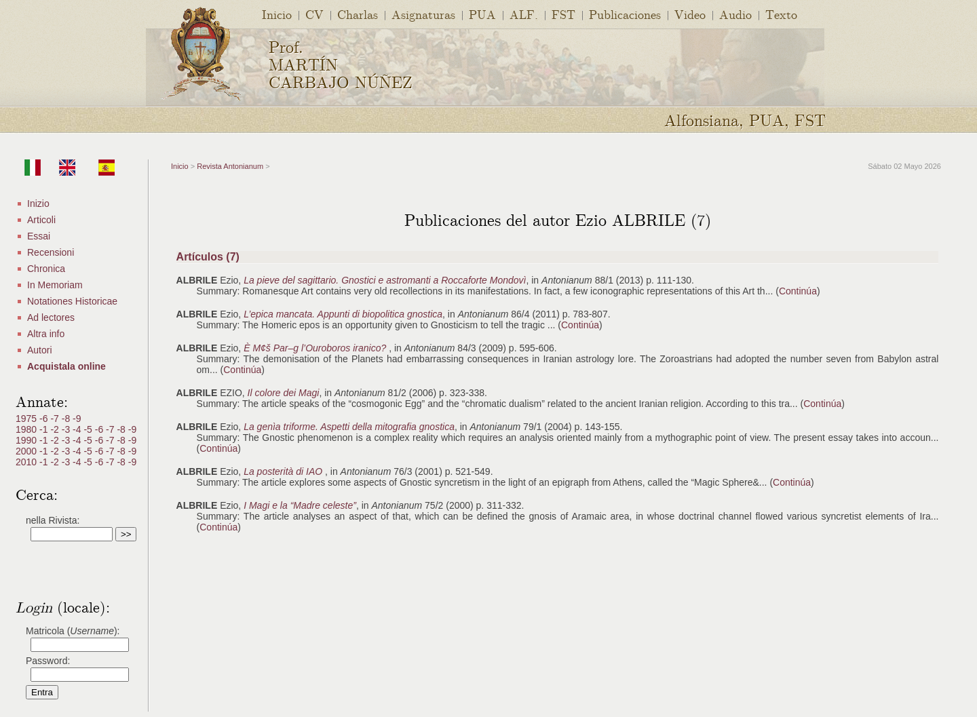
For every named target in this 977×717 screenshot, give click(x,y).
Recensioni (50, 252)
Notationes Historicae (72, 301)
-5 (88, 429)
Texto (781, 13)
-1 (44, 429)
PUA (482, 13)
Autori (39, 350)
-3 (67, 429)
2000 (27, 451)
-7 (55, 418)
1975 (27, 418)
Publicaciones (625, 13)
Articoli (41, 219)
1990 (27, 440)
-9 (77, 418)
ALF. (524, 13)
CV (314, 13)
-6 (44, 418)
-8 (67, 418)
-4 (78, 429)
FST (563, 13)
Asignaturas (423, 13)
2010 (27, 462)
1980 (27, 429)
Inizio (38, 203)
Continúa (798, 291)
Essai (38, 236)
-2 (55, 429)
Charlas (357, 13)
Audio (735, 13)
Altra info (45, 333)
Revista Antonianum (230, 166)
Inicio (277, 13)
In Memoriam (55, 284)
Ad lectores (51, 317)
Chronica (46, 268)
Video (690, 13)
